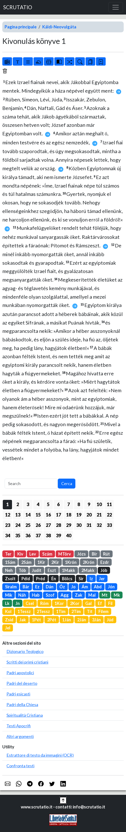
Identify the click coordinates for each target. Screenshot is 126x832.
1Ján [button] (66, 619)
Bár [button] (26, 586)
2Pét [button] (51, 619)
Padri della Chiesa (22, 704)
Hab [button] (36, 595)
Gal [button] (88, 603)
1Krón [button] (71, 562)
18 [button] (68, 514)
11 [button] (109, 504)
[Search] (31, 484)
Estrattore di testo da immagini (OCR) (40, 755)
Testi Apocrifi (18, 725)
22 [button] (109, 514)
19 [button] (78, 514)
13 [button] (17, 514)
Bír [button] (94, 553)
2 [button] (17, 504)
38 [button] (48, 535)
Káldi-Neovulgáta (59, 26)
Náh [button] (22, 595)
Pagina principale (21, 26)
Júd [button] (110, 619)
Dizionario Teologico (24, 651)
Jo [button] (73, 586)
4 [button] (38, 504)
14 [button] (28, 514)
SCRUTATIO (17, 7)
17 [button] (58, 514)
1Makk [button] (68, 570)
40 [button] (68, 535)
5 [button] (48, 504)
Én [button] (53, 578)
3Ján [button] (96, 619)
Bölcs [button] (67, 578)
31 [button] (89, 525)
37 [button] (38, 535)
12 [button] (7, 514)
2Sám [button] (26, 562)
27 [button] (48, 525)
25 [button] (28, 525)
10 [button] (99, 504)
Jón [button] (111, 586)
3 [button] (28, 504)
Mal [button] (92, 595)
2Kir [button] (55, 562)
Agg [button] (65, 595)
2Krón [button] (88, 562)
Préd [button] (40, 578)
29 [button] (68, 525)
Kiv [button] (20, 553)
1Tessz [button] (24, 611)
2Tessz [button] (43, 611)
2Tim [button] (76, 611)
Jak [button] (22, 619)
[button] (63, 799)
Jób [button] (104, 570)
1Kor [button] (59, 603)
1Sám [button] (10, 562)
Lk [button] (7, 603)
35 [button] (17, 535)
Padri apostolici (20, 672)
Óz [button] (62, 586)
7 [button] (68, 504)
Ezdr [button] (104, 562)
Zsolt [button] (10, 578)
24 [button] (17, 525)
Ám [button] (85, 586)
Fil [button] (110, 603)
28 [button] (58, 525)
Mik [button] (8, 595)
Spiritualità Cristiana (24, 715)
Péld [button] (26, 578)
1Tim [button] (60, 611)
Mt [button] (105, 595)
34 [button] (7, 535)
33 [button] (109, 525)
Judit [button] (36, 570)
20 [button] (89, 514)
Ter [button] (8, 553)
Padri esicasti (18, 693)
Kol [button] (8, 611)
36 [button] (28, 535)
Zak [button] (78, 595)
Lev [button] (32, 553)
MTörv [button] (64, 553)
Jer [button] (102, 578)
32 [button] (99, 525)
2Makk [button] (88, 570)
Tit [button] (89, 611)
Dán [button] (49, 586)
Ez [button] (37, 586)
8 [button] (78, 504)
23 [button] (7, 525)
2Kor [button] (74, 603)
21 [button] (99, 514)
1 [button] (7, 504)
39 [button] (58, 535)
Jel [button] (7, 627)
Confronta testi (20, 765)
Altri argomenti (20, 736)
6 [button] (58, 504)
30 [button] (78, 525)
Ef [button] (100, 603)
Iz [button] (91, 578)
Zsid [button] (9, 619)
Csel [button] (30, 603)
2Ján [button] (81, 619)
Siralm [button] (11, 586)
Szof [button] (50, 595)
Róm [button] (44, 603)
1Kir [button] (41, 562)
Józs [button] (81, 553)
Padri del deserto (21, 683)
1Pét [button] (36, 619)
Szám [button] (47, 553)
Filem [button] (103, 611)
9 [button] (89, 504)
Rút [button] (106, 553)
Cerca (66, 483)
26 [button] (38, 525)
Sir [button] (81, 578)
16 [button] (48, 514)
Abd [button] (98, 586)
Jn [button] (17, 603)
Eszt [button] (52, 570)
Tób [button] (22, 570)
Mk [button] (117, 595)
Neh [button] (9, 570)
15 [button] (38, 514)
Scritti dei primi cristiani (27, 662)
